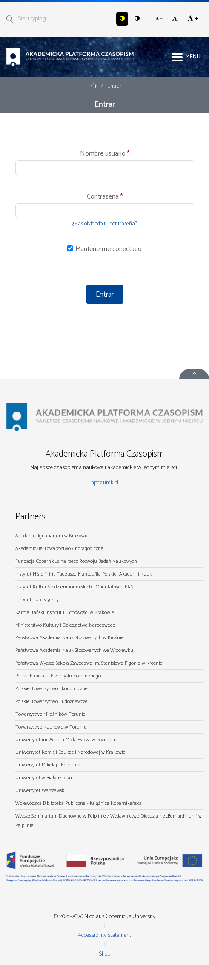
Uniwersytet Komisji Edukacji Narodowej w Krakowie (70, 752)
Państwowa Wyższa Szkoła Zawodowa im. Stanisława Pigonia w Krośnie (89, 663)
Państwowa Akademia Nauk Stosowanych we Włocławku (74, 650)
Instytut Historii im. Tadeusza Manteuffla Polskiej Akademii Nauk (83, 574)
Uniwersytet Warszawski (40, 790)
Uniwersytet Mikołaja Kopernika (49, 765)
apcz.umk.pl (104, 483)
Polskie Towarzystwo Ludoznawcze (51, 701)
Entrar (105, 294)
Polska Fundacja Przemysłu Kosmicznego (58, 676)
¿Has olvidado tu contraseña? (104, 223)
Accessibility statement (104, 935)
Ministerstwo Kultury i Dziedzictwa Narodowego (65, 625)
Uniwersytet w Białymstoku (43, 778)
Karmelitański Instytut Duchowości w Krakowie (64, 612)
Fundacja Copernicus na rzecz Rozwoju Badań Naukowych (76, 561)
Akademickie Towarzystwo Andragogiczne (59, 548)
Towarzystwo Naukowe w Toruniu (51, 727)
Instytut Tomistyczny (37, 600)
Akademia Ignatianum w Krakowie (52, 536)
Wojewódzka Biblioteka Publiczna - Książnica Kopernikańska (78, 803)
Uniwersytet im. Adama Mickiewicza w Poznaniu (66, 740)
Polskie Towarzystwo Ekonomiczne (51, 689)
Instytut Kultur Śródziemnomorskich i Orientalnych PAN (74, 587)
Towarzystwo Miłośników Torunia (50, 714)
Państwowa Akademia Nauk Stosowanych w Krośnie (69, 638)
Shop (104, 954)
